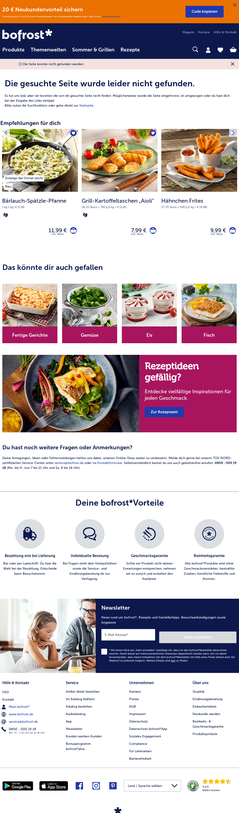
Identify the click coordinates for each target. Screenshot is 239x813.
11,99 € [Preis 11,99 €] (55, 231)
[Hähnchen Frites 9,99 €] (199, 191)
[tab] (208, 50)
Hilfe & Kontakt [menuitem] (225, 32)
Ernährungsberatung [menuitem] (207, 697)
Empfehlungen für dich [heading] (30, 123)
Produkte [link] (13, 49)
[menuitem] (13, 52)
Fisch (209, 337)
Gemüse (89, 337)
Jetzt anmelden (216, 637)
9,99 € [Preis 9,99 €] (216, 231)
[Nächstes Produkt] (232, 134)
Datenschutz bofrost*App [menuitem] (148, 727)
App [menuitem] (69, 720)
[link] (37, 35)
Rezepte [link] (130, 49)
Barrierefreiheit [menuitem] (140, 757)
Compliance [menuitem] (138, 742)
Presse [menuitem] (134, 697)
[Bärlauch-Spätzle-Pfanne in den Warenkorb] (72, 231)
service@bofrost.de (69, 465)
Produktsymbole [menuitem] (205, 732)
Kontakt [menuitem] (8, 697)
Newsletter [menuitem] (74, 727)
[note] (40, 207)
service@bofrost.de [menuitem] (20, 719)
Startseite (86, 106)
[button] (205, 11)
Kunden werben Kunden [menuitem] (84, 734)
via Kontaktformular (107, 465)
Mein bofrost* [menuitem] (16, 704)
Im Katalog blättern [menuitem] (80, 697)
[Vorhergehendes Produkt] (7, 134)
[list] (119, 552)
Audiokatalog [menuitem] (75, 712)
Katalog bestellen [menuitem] (79, 705)
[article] (119, 88)
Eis (149, 337)
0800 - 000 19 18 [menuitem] (19, 727)
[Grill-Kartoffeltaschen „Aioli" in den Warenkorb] (151, 231)
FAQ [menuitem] (5, 690)
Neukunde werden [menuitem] (206, 712)
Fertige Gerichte (30, 337)
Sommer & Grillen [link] (93, 49)
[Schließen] (235, 5)
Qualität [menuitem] (198, 690)
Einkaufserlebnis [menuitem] (204, 705)
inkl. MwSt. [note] (57, 236)
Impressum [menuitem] (137, 712)
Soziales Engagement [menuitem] (145, 734)
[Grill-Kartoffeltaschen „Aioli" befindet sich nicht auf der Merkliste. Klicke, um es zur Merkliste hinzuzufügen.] (152, 133)
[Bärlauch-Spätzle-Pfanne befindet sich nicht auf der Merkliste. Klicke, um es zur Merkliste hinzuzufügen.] (72, 133)
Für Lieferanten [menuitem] (140, 749)
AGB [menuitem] (132, 705)
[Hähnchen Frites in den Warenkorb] (231, 231)
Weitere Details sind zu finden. (167, 660)
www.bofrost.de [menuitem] (17, 712)
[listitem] (24, 177)
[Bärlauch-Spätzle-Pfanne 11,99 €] (40, 191)
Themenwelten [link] (48, 49)
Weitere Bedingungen (111, 16)
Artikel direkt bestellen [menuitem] (82, 690)
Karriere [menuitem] (204, 32)
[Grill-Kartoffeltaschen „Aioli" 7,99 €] (120, 191)
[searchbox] (149, 49)
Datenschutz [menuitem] (138, 720)
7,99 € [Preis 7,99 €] (136, 231)
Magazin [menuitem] (188, 32)
